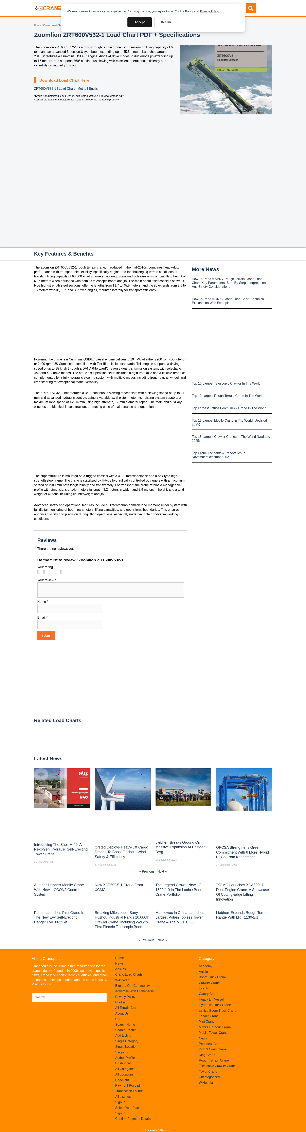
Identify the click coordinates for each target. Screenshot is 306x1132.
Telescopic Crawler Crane (217, 1066)
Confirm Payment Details (133, 1118)
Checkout (122, 1080)
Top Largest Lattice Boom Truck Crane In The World (229, 408)
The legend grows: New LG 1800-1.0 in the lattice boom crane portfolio (179, 889)
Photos (120, 1002)
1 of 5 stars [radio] (39, 571)
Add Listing (123, 1035)
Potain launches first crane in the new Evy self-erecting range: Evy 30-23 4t (59, 917)
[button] (251, 8)
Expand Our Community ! (133, 985)
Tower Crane (208, 1071)
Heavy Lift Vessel (211, 999)
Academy (205, 966)
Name (42, 601)
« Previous (147, 871)
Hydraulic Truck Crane (215, 1005)
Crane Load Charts (54, 25)
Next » (162, 871)
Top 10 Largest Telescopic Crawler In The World (226, 383)
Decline (166, 22)
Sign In (120, 1102)
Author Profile (125, 1058)
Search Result (125, 1030)
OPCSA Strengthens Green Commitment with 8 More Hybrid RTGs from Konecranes (242, 852)
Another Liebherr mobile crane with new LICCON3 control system (59, 889)
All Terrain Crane (127, 1007)
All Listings (123, 1096)
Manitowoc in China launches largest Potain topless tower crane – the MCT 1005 (180, 917)
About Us (122, 1013)
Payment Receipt (127, 1085)
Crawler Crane (209, 983)
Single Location (126, 1046)
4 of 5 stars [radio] (57, 571)
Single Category (126, 1041)
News (119, 963)
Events (204, 988)
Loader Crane (209, 1016)
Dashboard (123, 1063)
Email (42, 617)
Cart (118, 1019)
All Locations (124, 1074)
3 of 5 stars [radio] (51, 571)
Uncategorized (209, 1077)
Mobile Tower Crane (213, 1032)
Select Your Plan (127, 1108)
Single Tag (122, 1052)
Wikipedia (122, 980)
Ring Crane (207, 1055)
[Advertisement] (226, 148)
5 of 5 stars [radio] (62, 571)
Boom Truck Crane (212, 977)
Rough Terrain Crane (214, 1060)
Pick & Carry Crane (213, 1049)
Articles (120, 969)
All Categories (125, 1069)
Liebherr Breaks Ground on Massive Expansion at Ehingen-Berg (181, 847)
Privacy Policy (209, 11)
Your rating (45, 567)
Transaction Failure (129, 1091)
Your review (46, 580)
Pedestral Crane (210, 1044)
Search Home (125, 1024)
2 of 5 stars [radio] (45, 571)
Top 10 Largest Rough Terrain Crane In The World (228, 396)
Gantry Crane (208, 994)
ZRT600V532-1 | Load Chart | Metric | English (67, 88)
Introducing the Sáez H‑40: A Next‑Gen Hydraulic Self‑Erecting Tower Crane (61, 849)
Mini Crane (206, 1021)
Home (37, 25)
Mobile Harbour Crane (215, 1027)
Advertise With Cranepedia (134, 991)
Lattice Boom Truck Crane (217, 1010)
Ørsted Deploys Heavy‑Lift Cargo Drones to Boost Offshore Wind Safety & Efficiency (121, 852)
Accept (139, 22)
